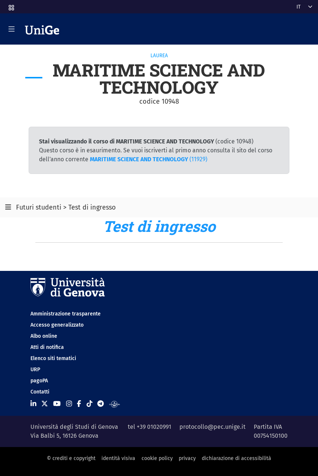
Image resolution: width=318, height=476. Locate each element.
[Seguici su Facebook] (79, 404)
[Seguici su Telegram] (100, 404)
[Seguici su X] (44, 404)
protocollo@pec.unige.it (212, 426)
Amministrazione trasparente (65, 314)
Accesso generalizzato (57, 325)
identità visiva (118, 458)
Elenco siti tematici (53, 358)
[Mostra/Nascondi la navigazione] (11, 29)
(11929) (148, 159)
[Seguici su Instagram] (69, 404)
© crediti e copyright (71, 458)
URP (35, 369)
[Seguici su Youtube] (57, 404)
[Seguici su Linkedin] (33, 404)
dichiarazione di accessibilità (236, 458)
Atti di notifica (47, 347)
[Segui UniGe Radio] (114, 404)
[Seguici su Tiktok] (90, 404)
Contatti (39, 392)
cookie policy (157, 458)
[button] (11, 5)
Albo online (43, 336)
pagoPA (39, 381)
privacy (187, 458)
